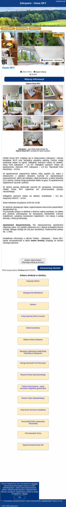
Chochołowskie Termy (33, 433)
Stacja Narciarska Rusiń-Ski (33, 445)
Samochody (20, 32)
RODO (24, 494)
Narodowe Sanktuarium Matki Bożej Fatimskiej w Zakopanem (33, 352)
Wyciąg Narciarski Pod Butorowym (33, 363)
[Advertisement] (33, 478)
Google (34, 484)
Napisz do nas (57, 501)
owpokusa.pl (60, 1)
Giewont (33, 304)
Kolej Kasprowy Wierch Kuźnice (33, 316)
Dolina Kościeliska (33, 328)
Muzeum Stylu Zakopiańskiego (33, 398)
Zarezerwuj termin (50, 268)
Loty (6, 32)
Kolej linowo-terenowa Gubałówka (33, 410)
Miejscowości (34, 28)
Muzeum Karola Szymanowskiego (33, 375)
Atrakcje (32, 32)
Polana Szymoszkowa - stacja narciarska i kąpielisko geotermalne (33, 387)
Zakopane (58, 35)
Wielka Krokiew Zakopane (33, 340)
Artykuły (46, 32)
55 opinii (40, 151)
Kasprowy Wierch (32, 281)
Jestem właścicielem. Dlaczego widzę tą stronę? (33, 261)
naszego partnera (10, 243)
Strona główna (8, 28)
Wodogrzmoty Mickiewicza (33, 293)
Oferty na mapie (21, 28)
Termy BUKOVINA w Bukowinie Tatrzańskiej (33, 422)
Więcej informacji (34, 79)
